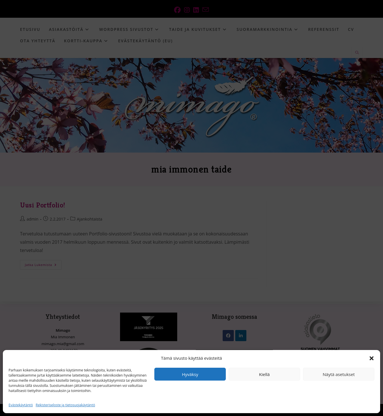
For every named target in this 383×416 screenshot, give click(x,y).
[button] (371, 358)
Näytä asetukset (339, 374)
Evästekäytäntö (21, 405)
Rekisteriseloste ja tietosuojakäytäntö (65, 405)
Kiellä (264, 374)
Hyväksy (190, 374)
